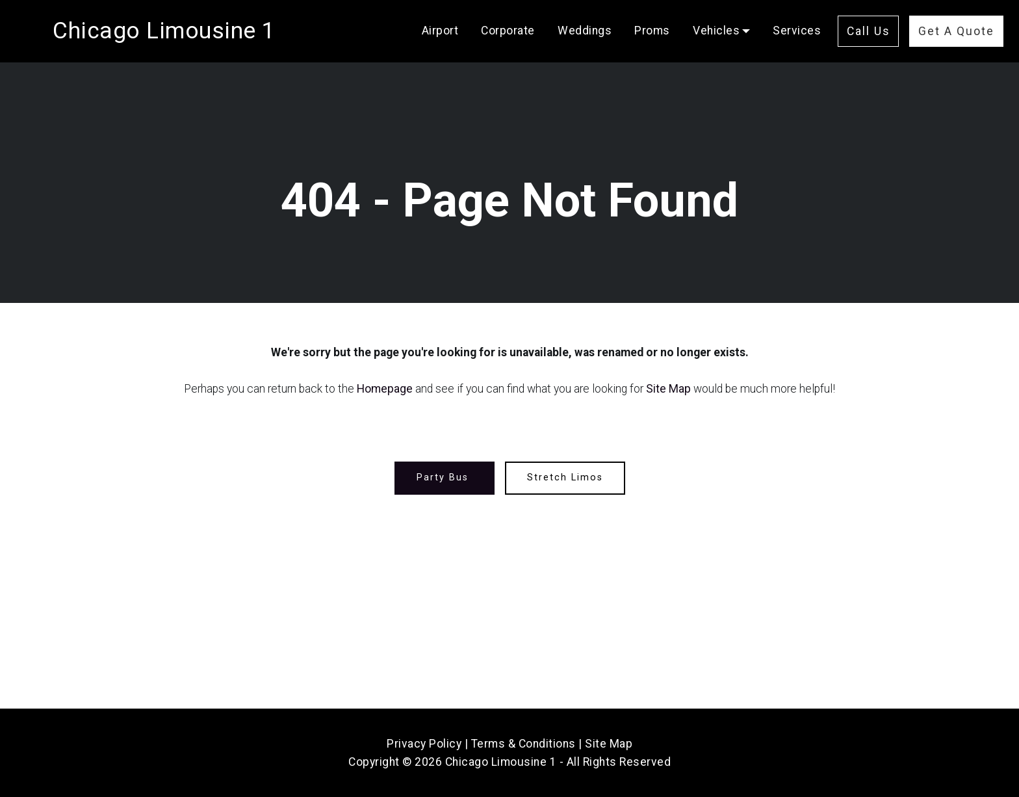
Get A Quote (956, 31)
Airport (440, 30)
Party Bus (444, 477)
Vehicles (716, 30)
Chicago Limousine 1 (164, 30)
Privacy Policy (424, 743)
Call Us (868, 31)
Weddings (585, 30)
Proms (652, 30)
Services (797, 30)
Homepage (385, 388)
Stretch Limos (565, 477)
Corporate (508, 30)
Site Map (668, 388)
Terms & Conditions (523, 743)
